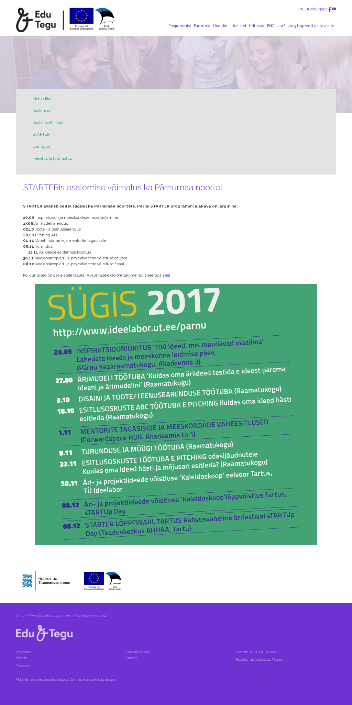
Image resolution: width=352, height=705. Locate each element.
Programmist (179, 26)
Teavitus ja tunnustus (52, 158)
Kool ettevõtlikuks (48, 122)
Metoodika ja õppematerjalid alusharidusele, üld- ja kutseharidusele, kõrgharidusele (66, 679)
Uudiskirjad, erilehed (138, 652)
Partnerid (202, 26)
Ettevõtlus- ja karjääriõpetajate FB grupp (260, 659)
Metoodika (42, 98)
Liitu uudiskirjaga (312, 9)
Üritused (256, 26)
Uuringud (41, 146)
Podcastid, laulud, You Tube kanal (256, 652)
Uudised (238, 26)
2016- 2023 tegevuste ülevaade (305, 26)
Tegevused (23, 665)
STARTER (41, 134)
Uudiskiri (221, 26)
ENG (271, 26)
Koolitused (42, 110)
